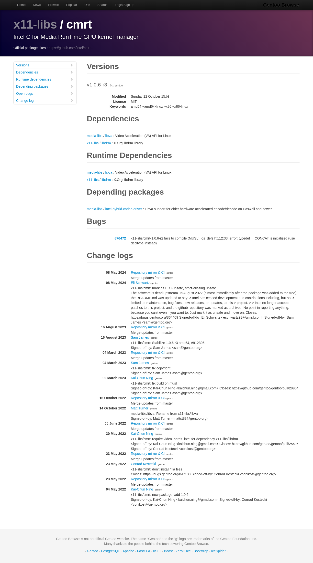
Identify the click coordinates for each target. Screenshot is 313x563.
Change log (44, 100)
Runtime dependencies (44, 79)
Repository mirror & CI (148, 272)
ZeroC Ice (183, 551)
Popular (71, 5)
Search (103, 5)
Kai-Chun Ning (142, 378)
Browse (53, 5)
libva (108, 135)
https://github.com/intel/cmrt (69, 48)
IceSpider (218, 551)
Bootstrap (201, 551)
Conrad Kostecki (143, 464)
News (37, 5)
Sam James (140, 337)
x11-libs (35, 24)
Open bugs (44, 93)
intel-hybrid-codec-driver (123, 209)
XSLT (157, 551)
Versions (44, 65)
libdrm (106, 143)
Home (21, 5)
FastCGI (143, 551)
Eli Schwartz (140, 282)
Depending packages (44, 86)
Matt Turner (139, 408)
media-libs (94, 135)
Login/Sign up (124, 5)
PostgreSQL (110, 551)
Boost (168, 551)
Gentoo (92, 551)
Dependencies (44, 72)
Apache (128, 551)
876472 (120, 238)
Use (87, 5)
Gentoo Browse (281, 5)
